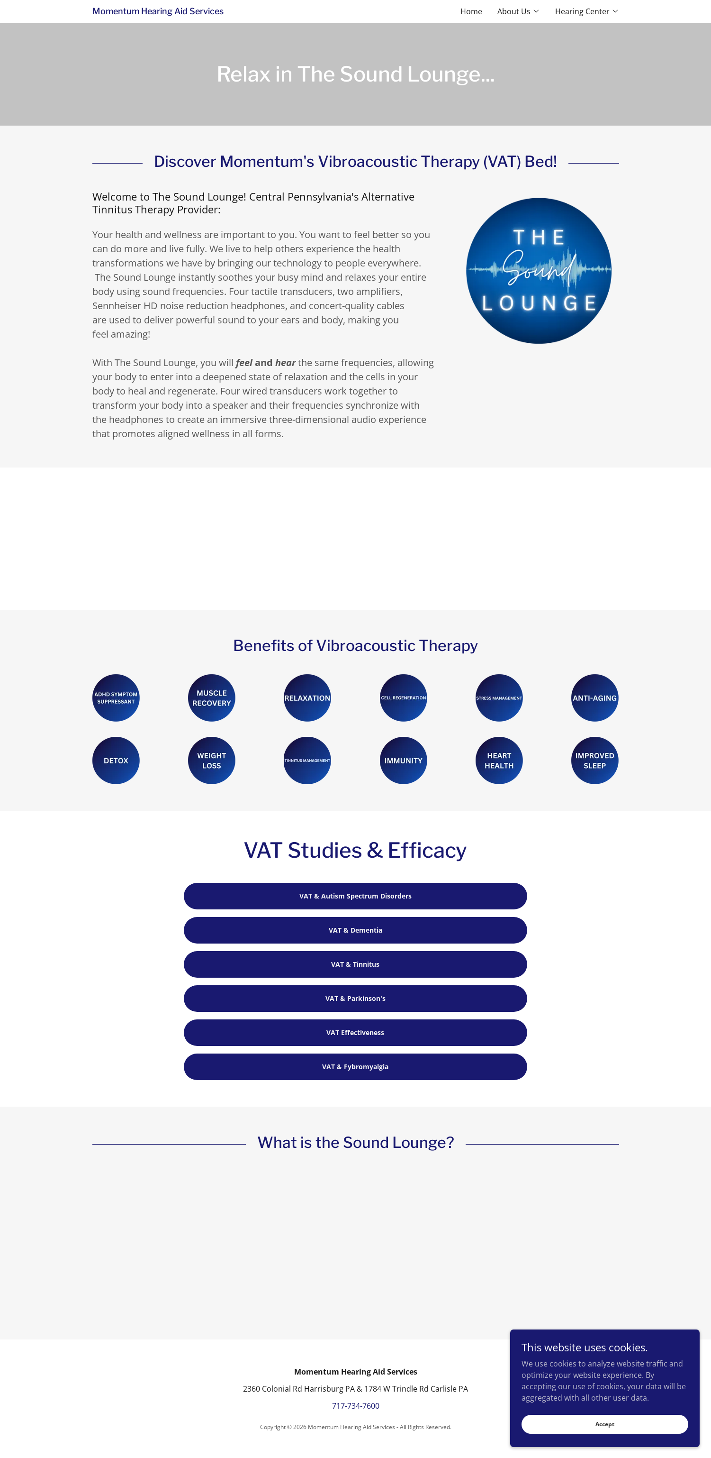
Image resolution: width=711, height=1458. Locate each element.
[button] (518, 11)
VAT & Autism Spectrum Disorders (355, 895)
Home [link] (471, 11)
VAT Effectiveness (355, 1032)
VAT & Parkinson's (355, 998)
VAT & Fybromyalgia (355, 1066)
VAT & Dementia (355, 930)
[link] (224, 11)
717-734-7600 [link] (355, 1406)
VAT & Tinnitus (355, 964)
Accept (604, 1424)
